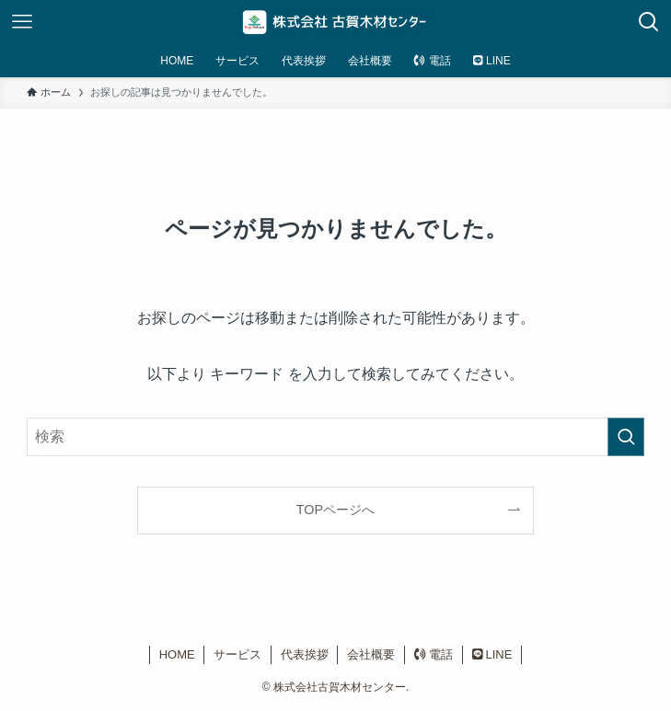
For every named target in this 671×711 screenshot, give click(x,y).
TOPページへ (335, 509)
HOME (177, 654)
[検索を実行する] (625, 437)
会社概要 (371, 654)
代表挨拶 (305, 654)
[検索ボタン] (649, 22)
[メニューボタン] (22, 22)
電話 (434, 654)
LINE (492, 654)
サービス (237, 654)
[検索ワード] (335, 437)
